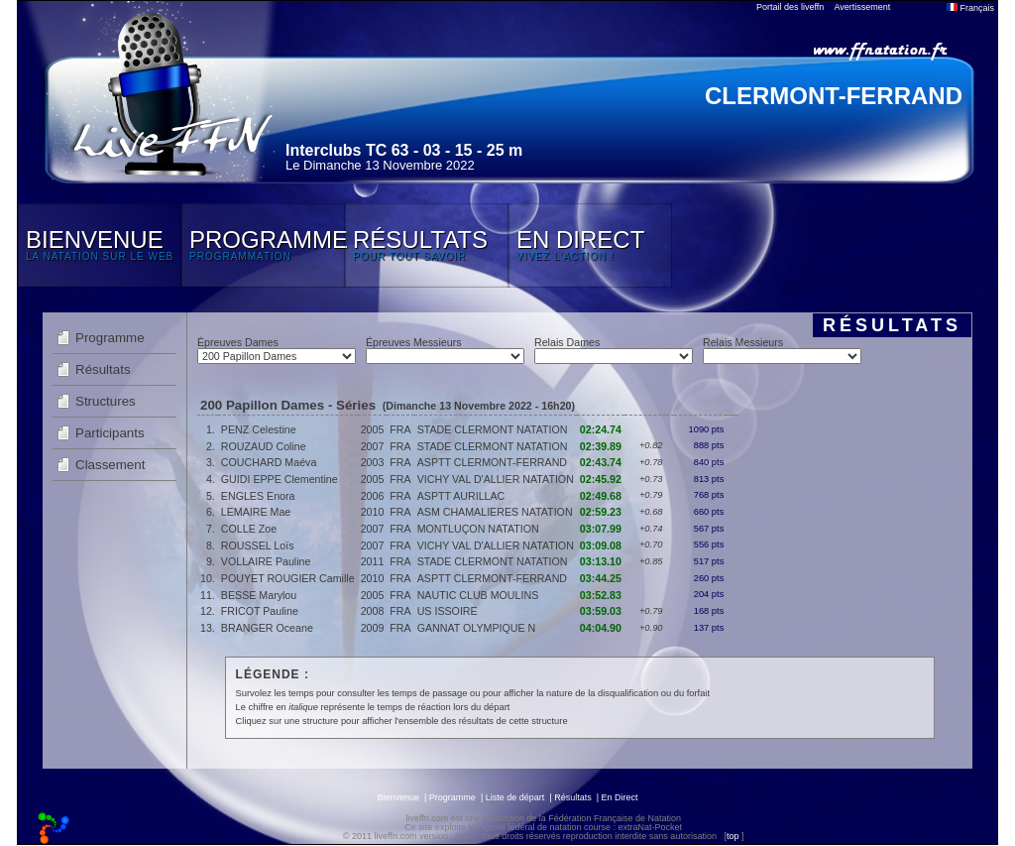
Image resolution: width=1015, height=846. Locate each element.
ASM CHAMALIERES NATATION (495, 512)
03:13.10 (600, 561)
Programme (110, 337)
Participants (110, 432)
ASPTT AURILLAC (461, 496)
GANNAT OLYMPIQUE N (476, 628)
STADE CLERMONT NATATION (492, 429)
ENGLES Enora (258, 496)
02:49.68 (600, 496)
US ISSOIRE (447, 611)
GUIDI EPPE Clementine (279, 479)
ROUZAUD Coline (263, 446)
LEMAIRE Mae (255, 512)
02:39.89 (600, 446)
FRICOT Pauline (259, 611)
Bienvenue (398, 797)
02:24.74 (600, 429)
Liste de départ (515, 797)
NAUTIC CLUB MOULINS (478, 595)
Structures (105, 401)
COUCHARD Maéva (269, 462)
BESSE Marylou (258, 595)
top (733, 836)
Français (970, 8)
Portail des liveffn (790, 7)
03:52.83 (600, 595)
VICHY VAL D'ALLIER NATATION (495, 479)
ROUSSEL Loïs (257, 545)
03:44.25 (600, 578)
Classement (110, 464)
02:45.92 (600, 479)
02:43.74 (600, 462)
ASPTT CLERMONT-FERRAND (492, 462)
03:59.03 (600, 611)
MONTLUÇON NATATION (478, 529)
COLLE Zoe (249, 529)
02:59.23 (600, 512)
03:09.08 (600, 545)
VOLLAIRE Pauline (266, 561)
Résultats (103, 369)
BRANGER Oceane (267, 628)
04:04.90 (600, 628)
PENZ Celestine (258, 429)
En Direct (620, 797)
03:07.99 (600, 529)
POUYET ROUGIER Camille (288, 578)
